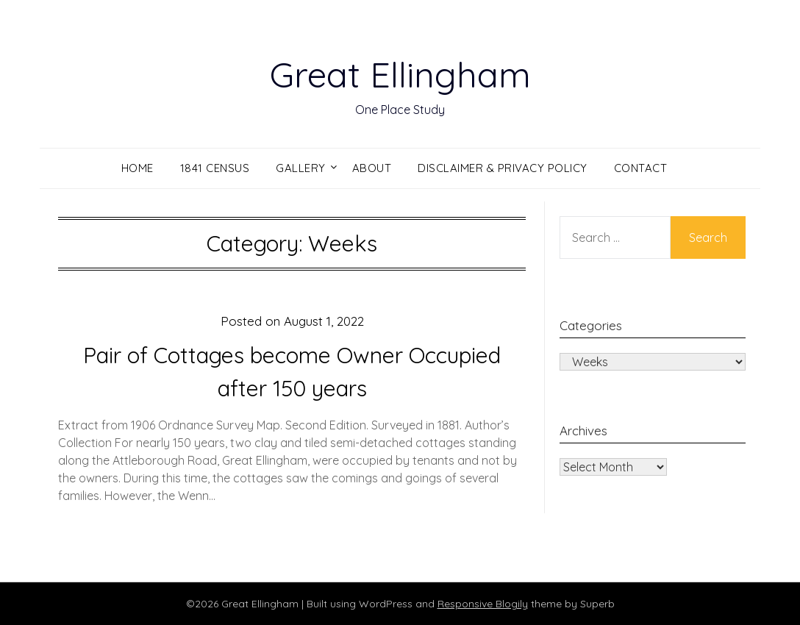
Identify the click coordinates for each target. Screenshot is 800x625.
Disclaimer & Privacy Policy (503, 168)
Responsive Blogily (483, 603)
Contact (641, 168)
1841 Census (215, 168)
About (372, 168)
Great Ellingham (400, 74)
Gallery (301, 168)
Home (137, 168)
